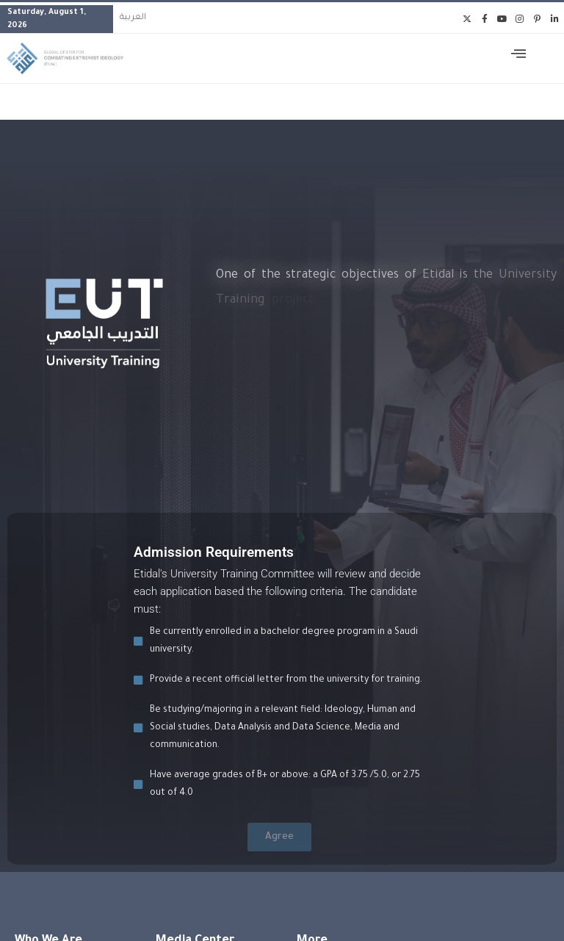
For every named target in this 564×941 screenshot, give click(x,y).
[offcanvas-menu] (518, 55)
